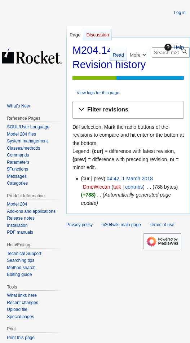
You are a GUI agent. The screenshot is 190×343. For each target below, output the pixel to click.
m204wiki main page (121, 224)
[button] (128, 110)
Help (173, 47)
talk (117, 187)
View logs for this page (98, 92)
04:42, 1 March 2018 (130, 178)
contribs (134, 187)
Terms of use (162, 224)
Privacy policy (79, 224)
